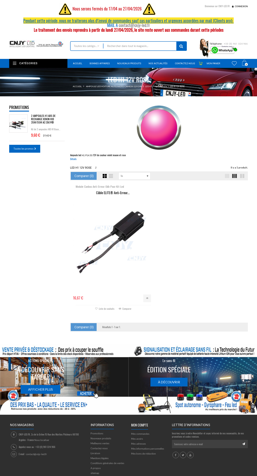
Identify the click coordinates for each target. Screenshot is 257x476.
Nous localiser (41, 414)
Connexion (241, 6)
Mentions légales (100, 432)
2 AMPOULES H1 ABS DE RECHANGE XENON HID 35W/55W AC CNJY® (43, 119)
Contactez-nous (99, 422)
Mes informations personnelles (147, 422)
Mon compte (139, 399)
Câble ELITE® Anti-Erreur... (100, 193)
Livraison (95, 427)
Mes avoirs (137, 412)
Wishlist (234, 63)
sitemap (95, 447)
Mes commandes (140, 407)
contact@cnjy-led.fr (134, 25)
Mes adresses (138, 417)
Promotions (19, 107)
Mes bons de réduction (143, 427)
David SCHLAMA (36, 467)
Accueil (77, 86)
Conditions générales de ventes (107, 437)
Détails (73, 159)
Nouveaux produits (101, 412)
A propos (96, 442)
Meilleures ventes (100, 417)
